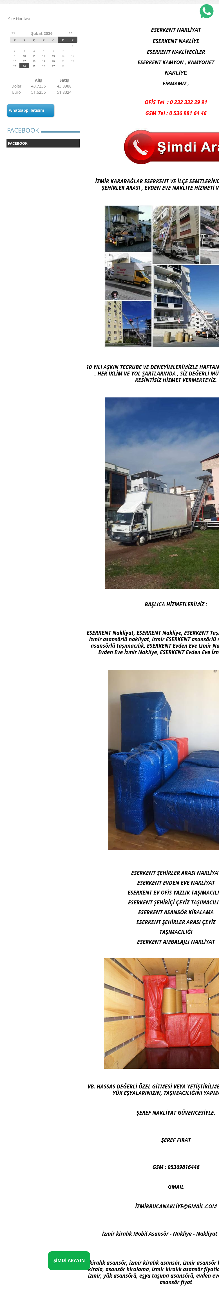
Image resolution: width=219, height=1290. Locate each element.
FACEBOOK (18, 143)
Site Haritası (19, 18)
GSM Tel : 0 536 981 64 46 (175, 113)
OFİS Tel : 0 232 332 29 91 (176, 102)
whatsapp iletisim (26, 110)
